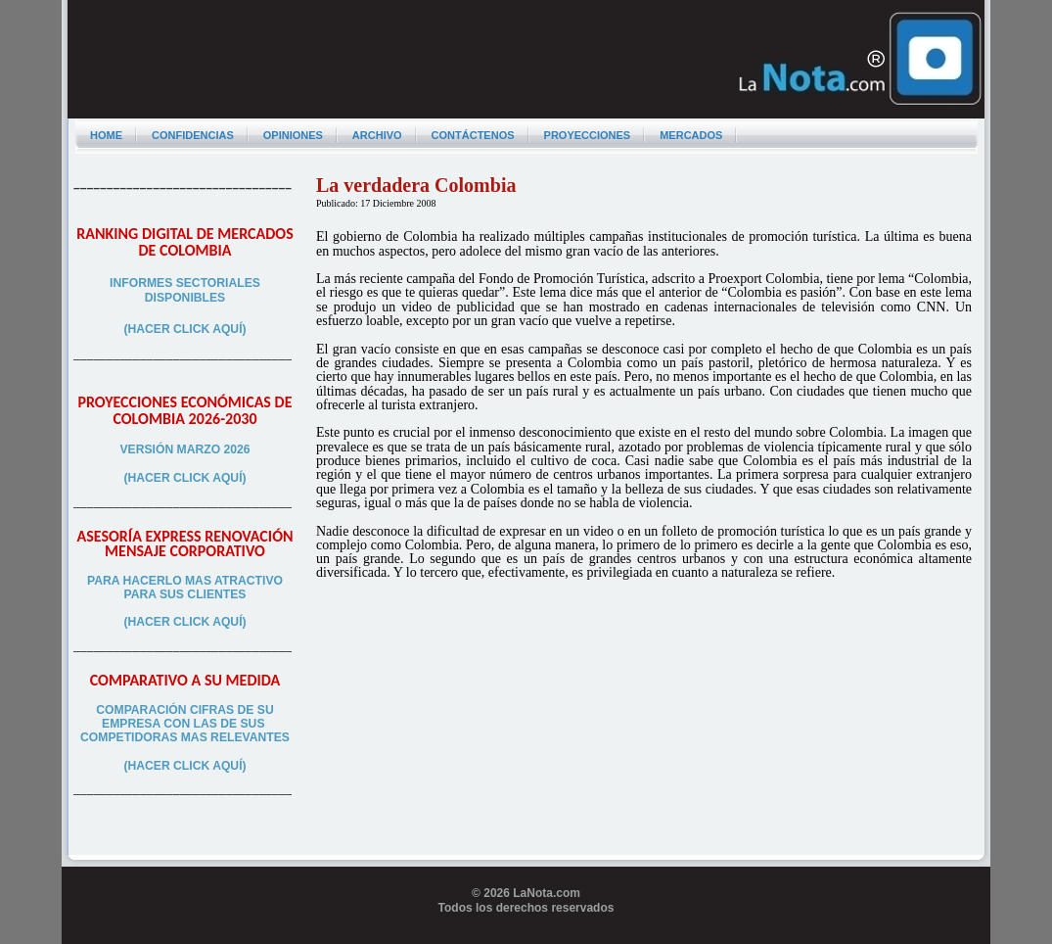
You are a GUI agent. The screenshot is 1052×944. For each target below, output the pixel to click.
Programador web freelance (526, 936)
